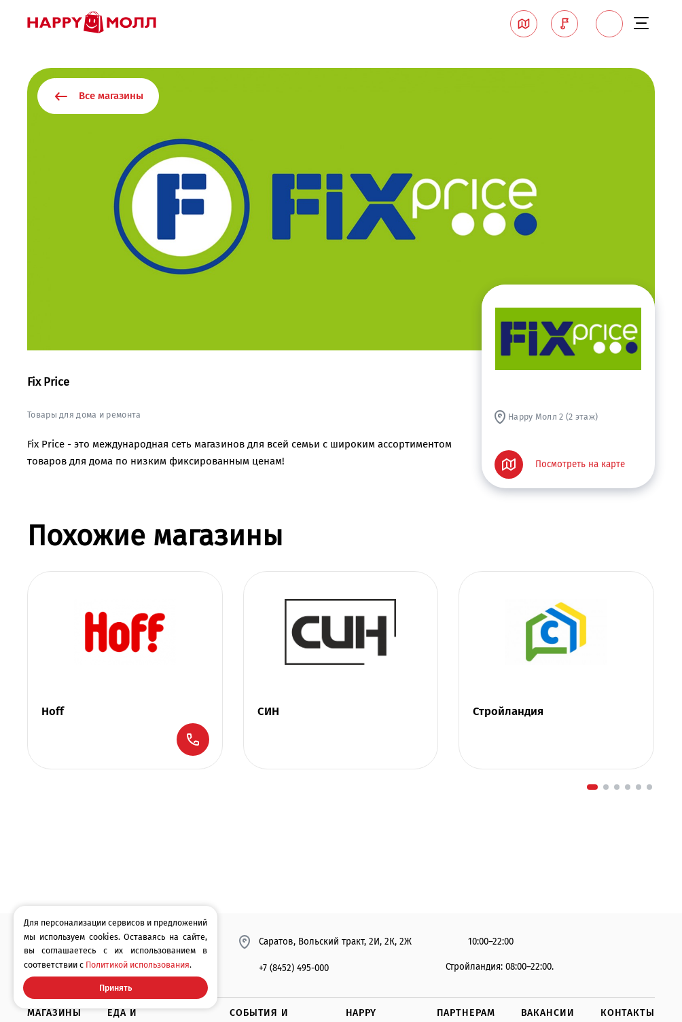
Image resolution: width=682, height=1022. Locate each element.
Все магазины (98, 96)
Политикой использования (138, 965)
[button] (592, 787)
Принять (115, 988)
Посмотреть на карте (560, 464)
